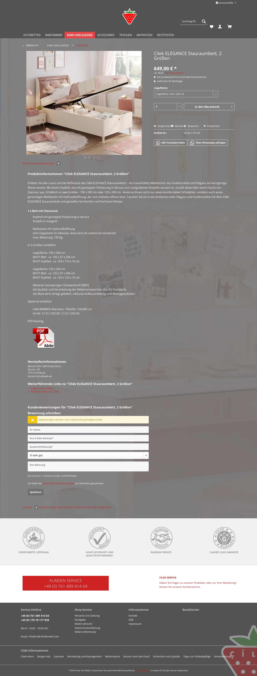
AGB (131, 619)
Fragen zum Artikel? (40, 388)
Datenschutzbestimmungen (58, 483)
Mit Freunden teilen (170, 143)
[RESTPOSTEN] (165, 35)
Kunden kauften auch (51, 507)
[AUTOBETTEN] (32, 35)
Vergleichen (162, 126)
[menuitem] (193, 23)
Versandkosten (143, 670)
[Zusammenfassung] (88, 446)
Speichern (35, 492)
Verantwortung (222, 656)
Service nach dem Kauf (136, 656)
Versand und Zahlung (87, 615)
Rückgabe (80, 619)
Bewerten (191, 126)
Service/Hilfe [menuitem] (225, 2)
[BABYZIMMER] (54, 35)
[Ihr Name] (88, 429)
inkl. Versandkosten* (174, 72)
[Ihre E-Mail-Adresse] (88, 438)
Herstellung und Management (84, 656)
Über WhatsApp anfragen (208, 143)
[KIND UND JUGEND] (80, 35)
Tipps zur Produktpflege (197, 656)
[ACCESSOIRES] (106, 35)
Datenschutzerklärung (87, 628)
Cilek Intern (27, 656)
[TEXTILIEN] (125, 35)
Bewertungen (49, 163)
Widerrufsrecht (83, 623)
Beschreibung (30, 163)
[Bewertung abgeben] (88, 455)
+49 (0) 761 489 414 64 (65, 586)
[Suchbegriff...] (193, 21)
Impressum (135, 623)
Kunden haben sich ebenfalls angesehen (87, 507)
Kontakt (133, 615)
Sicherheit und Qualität (166, 656)
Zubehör (31, 507)
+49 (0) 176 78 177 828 (35, 620)
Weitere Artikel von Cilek (43, 391)
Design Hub (43, 656)
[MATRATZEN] (144, 35)
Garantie (59, 656)
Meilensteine (112, 656)
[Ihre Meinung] (88, 466)
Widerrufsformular (85, 631)
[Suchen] (203, 21)
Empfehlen (212, 126)
